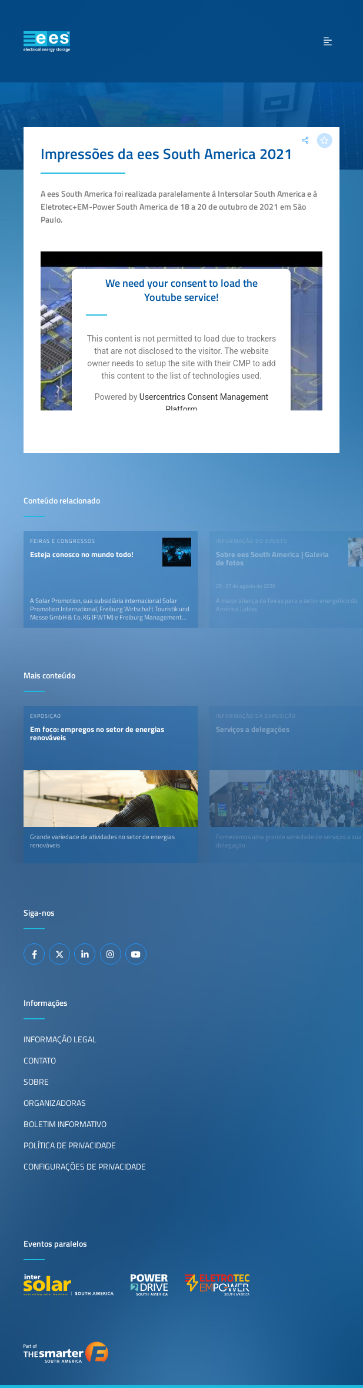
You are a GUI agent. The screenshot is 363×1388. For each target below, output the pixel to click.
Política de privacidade (70, 1145)
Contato (40, 1060)
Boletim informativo (65, 1124)
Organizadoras (55, 1103)
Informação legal (60, 1039)
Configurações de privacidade (85, 1166)
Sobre (36, 1081)
